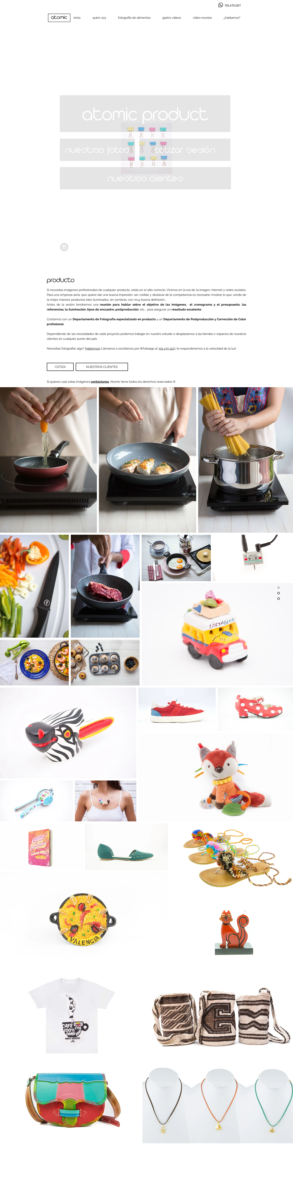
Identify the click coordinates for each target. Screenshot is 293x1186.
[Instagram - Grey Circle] (64, 247)
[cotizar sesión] (185, 150)
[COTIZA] (60, 367)
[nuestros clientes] (145, 178)
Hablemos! (92, 348)
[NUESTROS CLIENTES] (102, 367)
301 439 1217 (166, 348)
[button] (145, 113)
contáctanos (100, 382)
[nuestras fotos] (97, 150)
